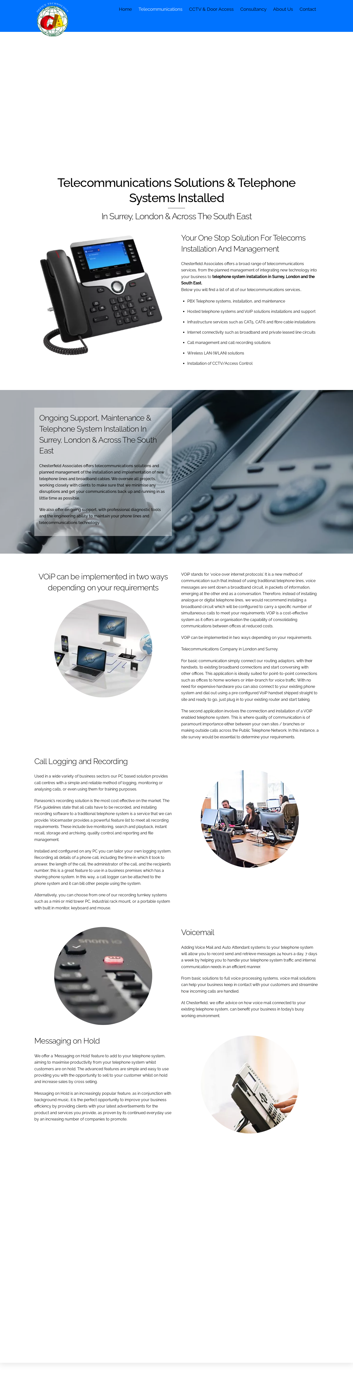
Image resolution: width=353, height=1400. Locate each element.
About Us (283, 9)
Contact (308, 9)
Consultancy (253, 9)
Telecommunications (160, 9)
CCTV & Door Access (211, 9)
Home (125, 9)
